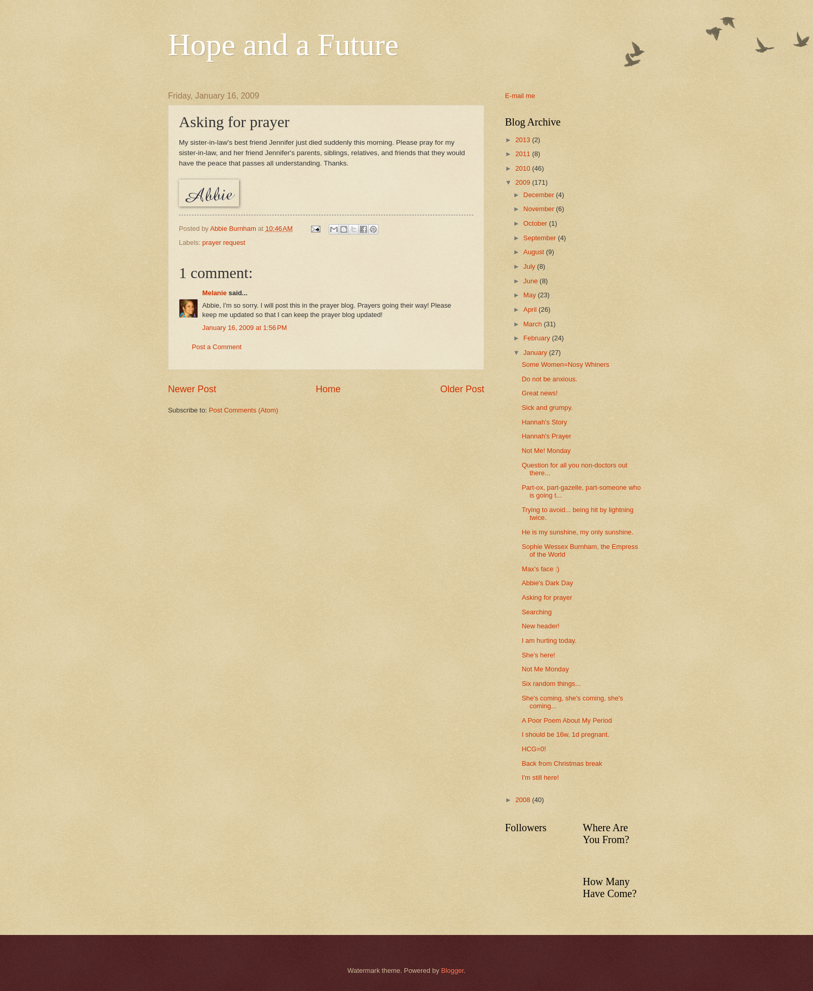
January (536, 352)
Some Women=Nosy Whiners (565, 364)
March (533, 324)
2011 (523, 154)
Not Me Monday (545, 669)
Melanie (214, 293)
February (537, 338)
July (530, 266)
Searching (537, 612)
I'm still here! (540, 777)
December (539, 195)
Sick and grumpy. (547, 407)
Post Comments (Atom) (243, 410)
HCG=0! (534, 749)
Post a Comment (217, 347)
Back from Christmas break (562, 763)
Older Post (462, 389)
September (540, 238)
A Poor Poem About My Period (567, 720)
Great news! (539, 393)
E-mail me (520, 96)
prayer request (223, 242)
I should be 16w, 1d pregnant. (565, 734)
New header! (540, 626)
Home (328, 389)
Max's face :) (540, 569)
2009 (523, 182)
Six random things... (551, 683)
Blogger (452, 970)
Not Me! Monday (546, 451)
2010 (523, 168)
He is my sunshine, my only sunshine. (577, 532)
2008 (523, 800)
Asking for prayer (547, 597)
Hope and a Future (283, 44)
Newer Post (192, 389)
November (539, 209)
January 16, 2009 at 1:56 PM (244, 328)
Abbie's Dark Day (547, 583)
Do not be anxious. (549, 379)
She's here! (538, 655)
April (530, 309)
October (536, 223)
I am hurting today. (549, 640)
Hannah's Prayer (546, 436)
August (534, 252)
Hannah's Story (544, 422)
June (531, 281)
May (530, 295)
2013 (523, 140)
